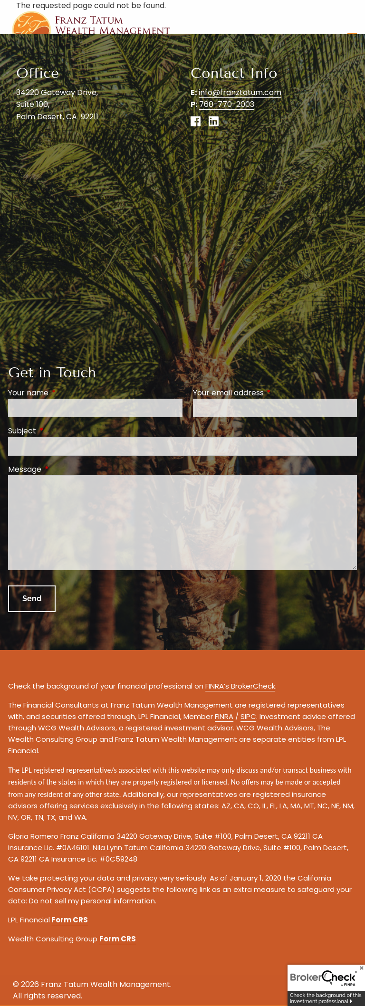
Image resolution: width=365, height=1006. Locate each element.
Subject (60, 430)
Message (62, 469)
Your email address (266, 392)
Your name (66, 392)
